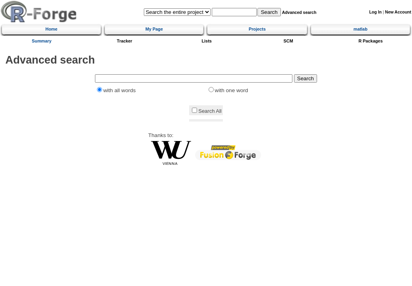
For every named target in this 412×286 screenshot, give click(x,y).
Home (51, 29)
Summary (42, 41)
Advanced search (299, 12)
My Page (154, 29)
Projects (257, 29)
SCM (288, 41)
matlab (361, 29)
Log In (375, 12)
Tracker (124, 41)
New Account (398, 12)
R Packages (370, 41)
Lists (206, 41)
